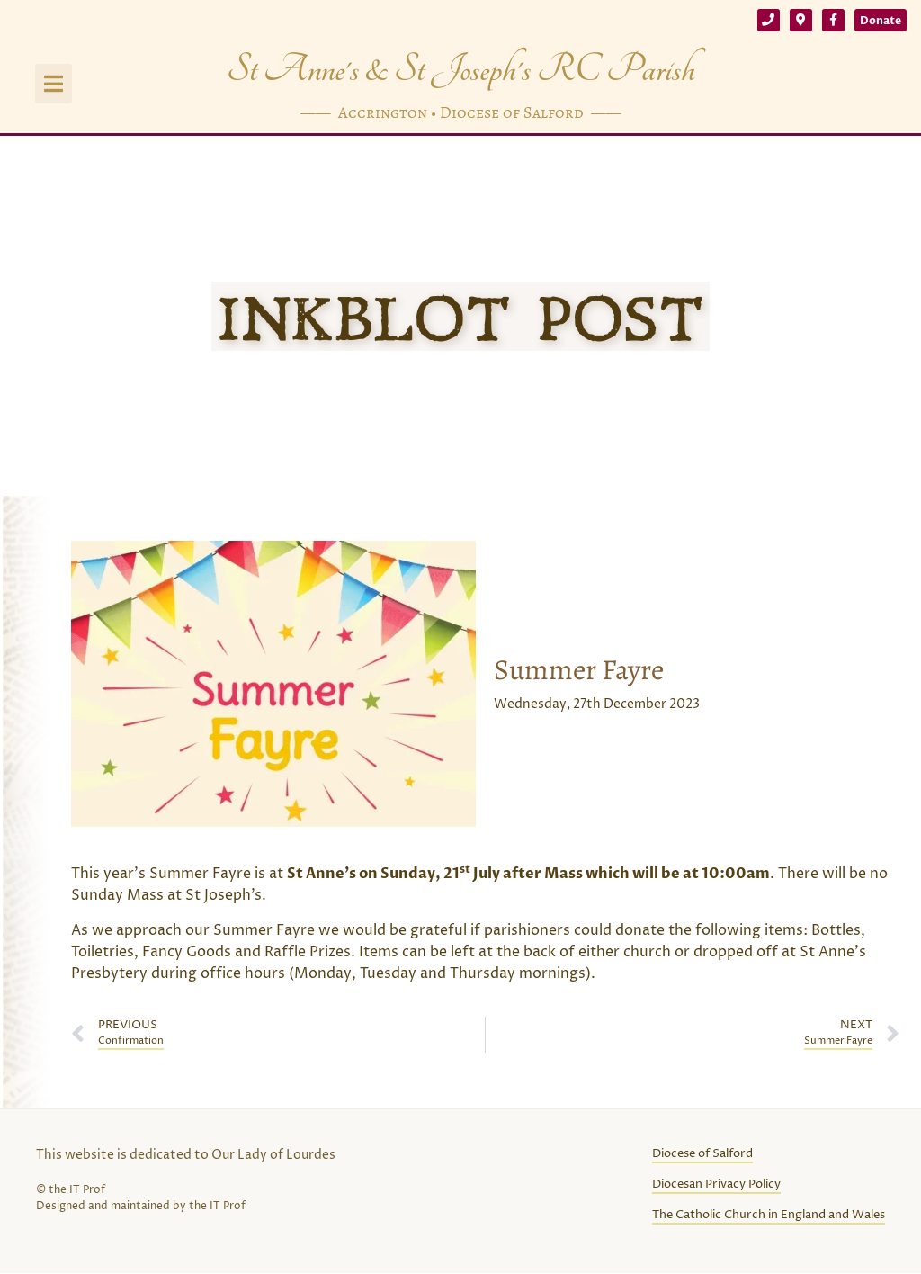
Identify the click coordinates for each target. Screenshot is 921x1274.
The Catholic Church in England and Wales (768, 1215)
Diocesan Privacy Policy (716, 1185)
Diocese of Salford (702, 1154)
